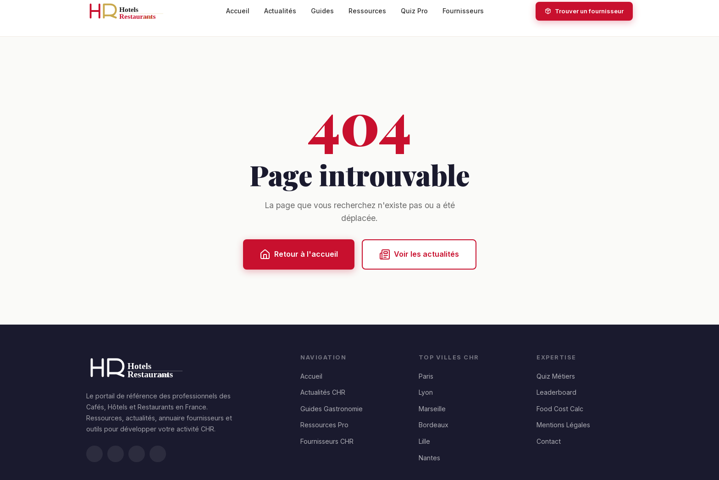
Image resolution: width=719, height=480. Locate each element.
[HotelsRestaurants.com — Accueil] (130, 11)
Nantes (429, 458)
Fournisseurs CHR (327, 441)
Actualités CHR (322, 392)
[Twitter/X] (115, 454)
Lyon (426, 392)
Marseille (432, 409)
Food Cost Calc (559, 409)
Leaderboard (556, 392)
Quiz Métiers (555, 376)
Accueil (237, 11)
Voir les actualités (419, 254)
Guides (322, 11)
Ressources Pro (324, 425)
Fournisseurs (463, 11)
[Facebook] (136, 454)
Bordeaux (433, 425)
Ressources (367, 11)
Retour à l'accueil (299, 254)
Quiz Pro (414, 11)
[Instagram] (157, 454)
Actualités (280, 11)
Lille (424, 441)
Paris (426, 376)
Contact (548, 441)
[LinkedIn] (94, 454)
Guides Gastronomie (331, 409)
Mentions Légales (563, 425)
